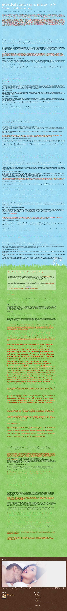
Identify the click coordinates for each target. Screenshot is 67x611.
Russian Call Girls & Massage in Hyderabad (47, 22)
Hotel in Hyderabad (19, 15)
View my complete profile (10, 595)
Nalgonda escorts (18, 411)
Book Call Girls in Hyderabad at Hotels (7, 19)
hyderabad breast (9, 136)
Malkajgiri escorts (16, 217)
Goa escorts (44, 433)
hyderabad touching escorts (42, 136)
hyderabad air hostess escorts (31, 53)
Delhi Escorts (33, 433)
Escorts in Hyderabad (61, 15)
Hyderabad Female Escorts (18, 372)
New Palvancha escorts (59, 217)
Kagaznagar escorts (52, 217)
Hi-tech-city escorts (34, 179)
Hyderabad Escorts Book (19, 20)
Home (31, 292)
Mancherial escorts (28, 178)
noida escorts (23, 436)
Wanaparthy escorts (62, 178)
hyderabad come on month (24, 135)
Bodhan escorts (4, 218)
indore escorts (33, 377)
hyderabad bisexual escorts (45, 366)
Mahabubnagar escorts (10, 178)
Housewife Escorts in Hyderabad (39, 17)
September (38, 597)
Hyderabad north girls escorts (34, 344)
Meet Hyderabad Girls (15, 14)
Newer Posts (9, 292)
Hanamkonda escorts (39, 218)
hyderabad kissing (31, 135)
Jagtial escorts (4, 179)
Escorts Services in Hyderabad (34, 471)
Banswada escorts (28, 179)
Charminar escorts (10, 408)
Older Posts (53, 292)
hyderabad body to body (5, 135)
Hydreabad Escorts (29, 472)
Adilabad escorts (32, 411)
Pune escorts (35, 436)
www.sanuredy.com (9, 30)
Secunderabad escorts (14, 412)
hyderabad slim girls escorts (16, 352)
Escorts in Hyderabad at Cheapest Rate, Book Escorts (51, 20)
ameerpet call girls (31, 383)
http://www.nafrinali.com (44, 375)
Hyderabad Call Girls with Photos (30, 19)
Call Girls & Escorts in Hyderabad (7, 24)
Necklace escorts (18, 408)
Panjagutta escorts (25, 408)
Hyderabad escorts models (47, 15)
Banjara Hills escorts (40, 217)
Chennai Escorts (10, 433)
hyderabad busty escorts (39, 55)
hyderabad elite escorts (5, 53)
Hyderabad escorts (54, 15)
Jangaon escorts (44, 178)
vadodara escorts (25, 377)
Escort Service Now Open (39, 19)
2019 (36, 594)
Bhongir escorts (39, 178)
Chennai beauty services (45, 14)
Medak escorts (61, 179)
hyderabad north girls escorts (13, 53)
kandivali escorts (29, 434)
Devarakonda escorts (23, 217)
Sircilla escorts (21, 514)
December (37, 595)
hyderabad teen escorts (55, 55)
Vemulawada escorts (10, 218)
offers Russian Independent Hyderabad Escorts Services (28, 23)
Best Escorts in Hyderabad (53, 14)
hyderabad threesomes (45, 135)
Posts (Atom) (13, 294)
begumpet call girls (42, 383)
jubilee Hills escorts (46, 217)
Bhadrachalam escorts (17, 178)
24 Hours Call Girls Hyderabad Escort (18, 24)
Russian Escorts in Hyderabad (38, 20)
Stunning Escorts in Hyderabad (38, 15)
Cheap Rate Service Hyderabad (9, 17)
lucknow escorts (43, 434)
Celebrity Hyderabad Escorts (29, 17)
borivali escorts (36, 434)
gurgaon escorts (17, 436)
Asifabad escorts (4, 178)
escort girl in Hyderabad (46, 276)
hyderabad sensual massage (25, 136)
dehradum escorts (50, 434)
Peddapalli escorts (33, 218)
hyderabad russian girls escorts (14, 54)
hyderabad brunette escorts (48, 55)
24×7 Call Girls (23, 25)
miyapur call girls (22, 383)
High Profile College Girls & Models (16, 328)
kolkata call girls (31, 379)
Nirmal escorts (23, 178)
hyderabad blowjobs (59, 135)
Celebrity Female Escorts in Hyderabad (50, 16)
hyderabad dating (17, 135)
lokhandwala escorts (22, 434)
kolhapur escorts (41, 436)
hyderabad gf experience (38, 135)
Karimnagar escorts (48, 410)
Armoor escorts (28, 217)
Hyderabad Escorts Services (6, 80)
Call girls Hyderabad (5, 16)
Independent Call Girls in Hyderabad (10, 15)
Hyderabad (18, 288)
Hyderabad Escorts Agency (41, 370)
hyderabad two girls (49, 136)
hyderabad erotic (4, 136)
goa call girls (41, 377)
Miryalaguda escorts (23, 412)
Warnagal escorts (33, 410)
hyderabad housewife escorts (23, 54)
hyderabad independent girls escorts (41, 53)
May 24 (38, 601)
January (37, 605)
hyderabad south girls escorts (22, 53)
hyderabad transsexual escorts (6, 55)
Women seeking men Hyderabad (6, 14)
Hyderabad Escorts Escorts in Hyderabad (32, 288)
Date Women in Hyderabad (37, 14)
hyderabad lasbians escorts (16, 136)
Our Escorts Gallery (58, 22)
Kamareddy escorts (55, 178)
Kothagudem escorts (27, 218)
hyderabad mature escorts (24, 55)
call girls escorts (6, 54)
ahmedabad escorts (16, 377)
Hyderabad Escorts (13, 80)
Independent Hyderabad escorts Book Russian (50, 19)
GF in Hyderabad (62, 23)
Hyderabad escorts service (12, 16)
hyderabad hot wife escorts (41, 54)
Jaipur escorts (39, 433)
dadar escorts (9, 434)
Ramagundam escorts (40, 411)
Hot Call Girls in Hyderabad (29, 14)
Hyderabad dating (21, 14)
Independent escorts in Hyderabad (21, 16)
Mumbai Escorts (17, 433)
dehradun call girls (21, 379)
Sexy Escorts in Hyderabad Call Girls (54, 24)
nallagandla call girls (37, 381)
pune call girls (48, 377)
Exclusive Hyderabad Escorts (33, 339)
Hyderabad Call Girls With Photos (42, 336)
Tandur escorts (56, 179)
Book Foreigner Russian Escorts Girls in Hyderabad (41, 24)
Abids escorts (47, 408)
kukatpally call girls (12, 383)
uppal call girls (46, 381)
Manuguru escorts (45, 218)
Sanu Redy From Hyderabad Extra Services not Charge (25, 272)
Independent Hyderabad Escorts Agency (51, 21)
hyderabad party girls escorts (50, 54)
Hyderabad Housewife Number (24, 325)
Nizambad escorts (10, 411)
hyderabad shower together (33, 136)
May (37, 600)
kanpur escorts (29, 436)
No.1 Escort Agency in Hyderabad (54, 23)
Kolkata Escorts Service (25, 433)
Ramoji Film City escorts (44, 512)
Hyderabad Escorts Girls (37, 22)
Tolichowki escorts (41, 408)
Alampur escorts (15, 179)
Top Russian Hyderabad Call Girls (29, 20)
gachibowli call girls (15, 381)
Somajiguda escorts (33, 408)
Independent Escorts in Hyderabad (11, 20)
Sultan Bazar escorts (25, 410)
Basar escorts (51, 179)
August (37, 598)
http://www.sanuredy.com (13, 213)
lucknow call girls (40, 379)
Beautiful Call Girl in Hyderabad (49, 17)
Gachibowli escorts (40, 179)
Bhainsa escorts (34, 217)
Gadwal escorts (34, 178)
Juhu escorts (15, 434)
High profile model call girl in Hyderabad (14, 25)
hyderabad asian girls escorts (59, 54)
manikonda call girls (26, 381)
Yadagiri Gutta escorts (21, 179)
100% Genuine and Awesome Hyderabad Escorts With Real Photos (34, 21)
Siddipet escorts (47, 411)
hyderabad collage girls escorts (32, 54)
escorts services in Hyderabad (49, 283)
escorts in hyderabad (14, 288)
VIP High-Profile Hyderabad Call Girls (28, 15)
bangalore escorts (10, 436)
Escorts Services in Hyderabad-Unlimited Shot (26, 22)
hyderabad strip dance (52, 135)
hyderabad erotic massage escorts (52, 53)
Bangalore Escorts (12, 379)
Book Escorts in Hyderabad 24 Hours (14, 23)
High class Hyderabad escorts (39, 16)
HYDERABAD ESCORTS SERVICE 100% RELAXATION (15, 21)
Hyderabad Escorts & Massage (28, 24)
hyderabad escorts (12, 135)
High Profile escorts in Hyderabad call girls (12, 22)
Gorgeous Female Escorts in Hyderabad (18, 335)
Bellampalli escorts (46, 179)
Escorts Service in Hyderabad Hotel (19, 19)
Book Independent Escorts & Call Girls (43, 23)
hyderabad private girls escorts (15, 55)
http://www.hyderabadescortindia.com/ (12, 459)
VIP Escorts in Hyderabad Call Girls (19, 17)
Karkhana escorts (17, 410)
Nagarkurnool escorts (9, 179)
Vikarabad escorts (49, 178)
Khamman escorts (40, 410)
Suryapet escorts (25, 411)
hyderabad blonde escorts (32, 55)
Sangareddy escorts (31, 412)
